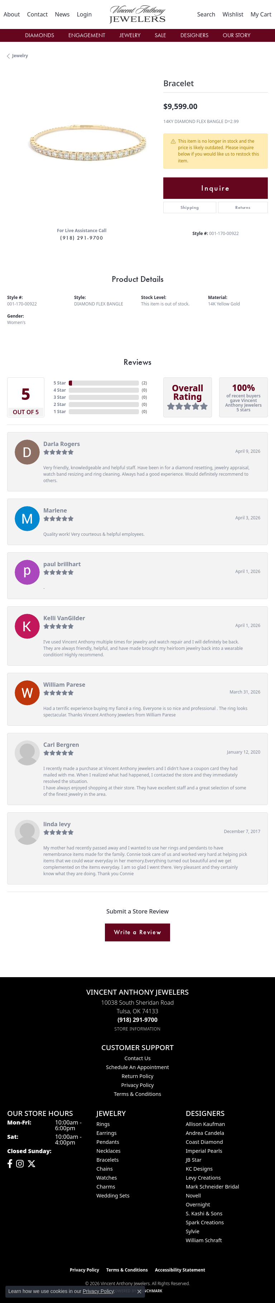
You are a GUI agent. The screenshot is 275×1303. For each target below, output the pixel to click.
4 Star (60, 390)
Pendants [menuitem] (107, 1141)
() (144, 383)
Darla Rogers (61, 444)
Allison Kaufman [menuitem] (205, 1124)
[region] (81, 147)
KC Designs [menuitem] (199, 1168)
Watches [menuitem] (106, 1177)
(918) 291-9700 (81, 238)
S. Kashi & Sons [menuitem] (204, 1213)
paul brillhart (62, 564)
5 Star (60, 383)
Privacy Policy (137, 1085)
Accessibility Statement (180, 1270)
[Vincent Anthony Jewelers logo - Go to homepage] (137, 14)
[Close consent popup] (139, 1291)
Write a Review (137, 932)
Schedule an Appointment (137, 1067)
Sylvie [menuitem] (192, 1231)
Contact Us (137, 1058)
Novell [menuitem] (193, 1195)
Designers (194, 35)
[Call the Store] (137, 1020)
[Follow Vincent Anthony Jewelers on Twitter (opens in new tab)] (31, 1164)
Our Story (236, 35)
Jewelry (130, 35)
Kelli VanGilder (64, 618)
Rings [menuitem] (103, 1124)
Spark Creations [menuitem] (205, 1222)
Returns (243, 207)
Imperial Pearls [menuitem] (204, 1150)
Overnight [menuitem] (198, 1204)
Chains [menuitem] (104, 1168)
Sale (160, 35)
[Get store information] (138, 1029)
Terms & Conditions (137, 1094)
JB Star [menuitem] (194, 1159)
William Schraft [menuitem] (204, 1240)
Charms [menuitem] (105, 1186)
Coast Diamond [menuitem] (204, 1141)
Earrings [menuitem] (106, 1133)
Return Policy (138, 1076)
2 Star (60, 404)
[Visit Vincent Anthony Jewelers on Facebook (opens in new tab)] (10, 1164)
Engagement (86, 35)
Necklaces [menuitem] (108, 1150)
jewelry (20, 56)
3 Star (60, 397)
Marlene (55, 510)
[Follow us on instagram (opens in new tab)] (20, 1164)
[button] (84, 14)
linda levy (57, 824)
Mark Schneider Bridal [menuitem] (212, 1186)
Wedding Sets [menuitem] (112, 1195)
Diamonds (39, 35)
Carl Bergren (61, 745)
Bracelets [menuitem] (107, 1159)
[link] (12, 14)
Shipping (189, 207)
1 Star (60, 411)
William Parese (64, 685)
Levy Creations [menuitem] (203, 1177)
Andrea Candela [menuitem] (205, 1133)
